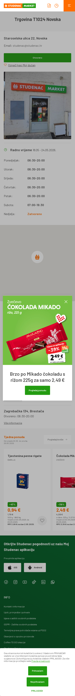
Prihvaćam (37, 670)
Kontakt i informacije (14, 606)
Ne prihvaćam (37, 681)
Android (35, 567)
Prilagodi (37, 691)
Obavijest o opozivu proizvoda (19, 636)
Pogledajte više (57, 439)
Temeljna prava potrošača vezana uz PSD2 (25, 630)
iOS (12, 567)
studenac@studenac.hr (27, 45)
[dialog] (37, 672)
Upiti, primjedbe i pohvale (17, 612)
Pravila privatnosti (40, 661)
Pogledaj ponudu (37, 390)
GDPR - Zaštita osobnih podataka (20, 624)
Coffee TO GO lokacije (15, 642)
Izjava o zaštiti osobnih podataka (20, 618)
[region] (37, 263)
